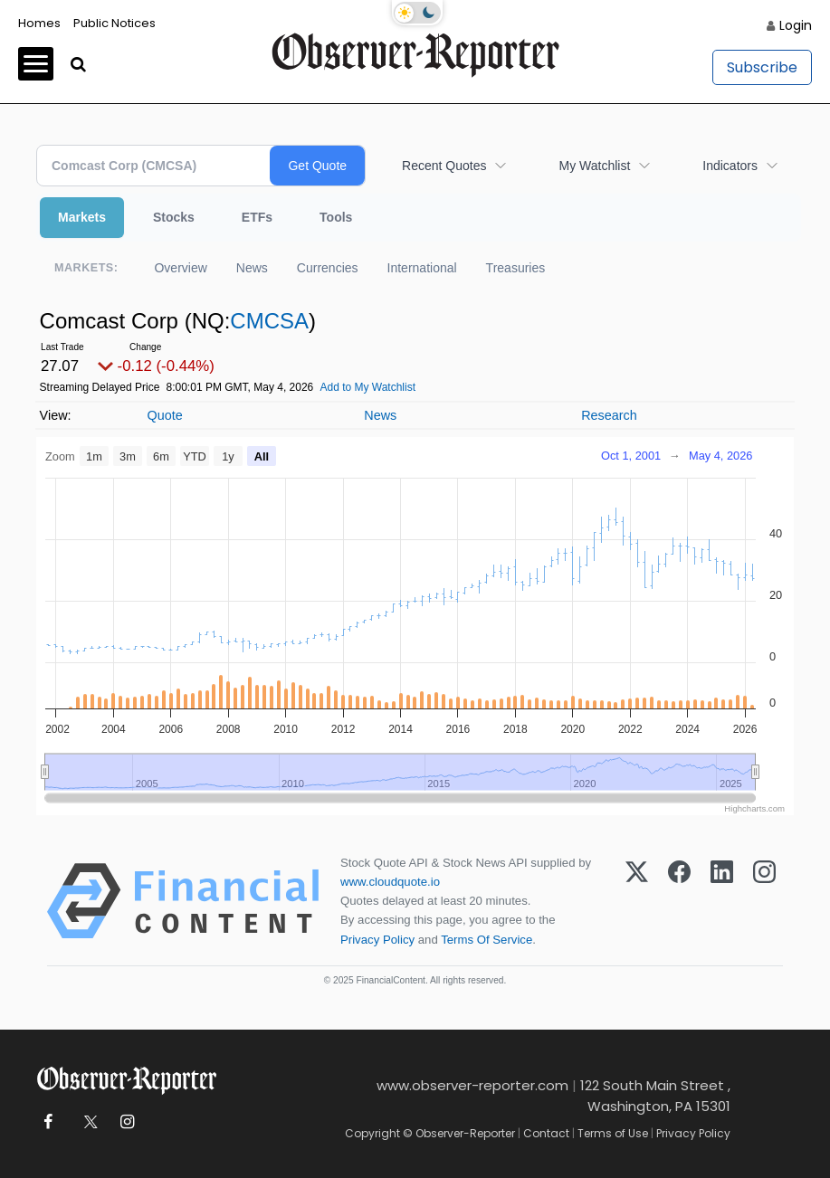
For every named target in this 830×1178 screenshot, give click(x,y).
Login (795, 25)
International (422, 268)
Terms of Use (612, 1133)
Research (609, 415)
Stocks (174, 217)
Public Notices (114, 23)
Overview (180, 268)
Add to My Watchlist (367, 387)
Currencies (327, 268)
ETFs (257, 217)
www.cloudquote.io (390, 881)
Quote (164, 415)
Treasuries (516, 268)
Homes (39, 23)
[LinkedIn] (721, 901)
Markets (82, 217)
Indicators (730, 165)
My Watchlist (594, 165)
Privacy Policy (377, 939)
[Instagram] (764, 901)
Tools (336, 217)
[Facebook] (679, 901)
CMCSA (269, 321)
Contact (546, 1133)
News (252, 268)
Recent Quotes (444, 165)
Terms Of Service (486, 939)
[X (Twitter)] (636, 901)
